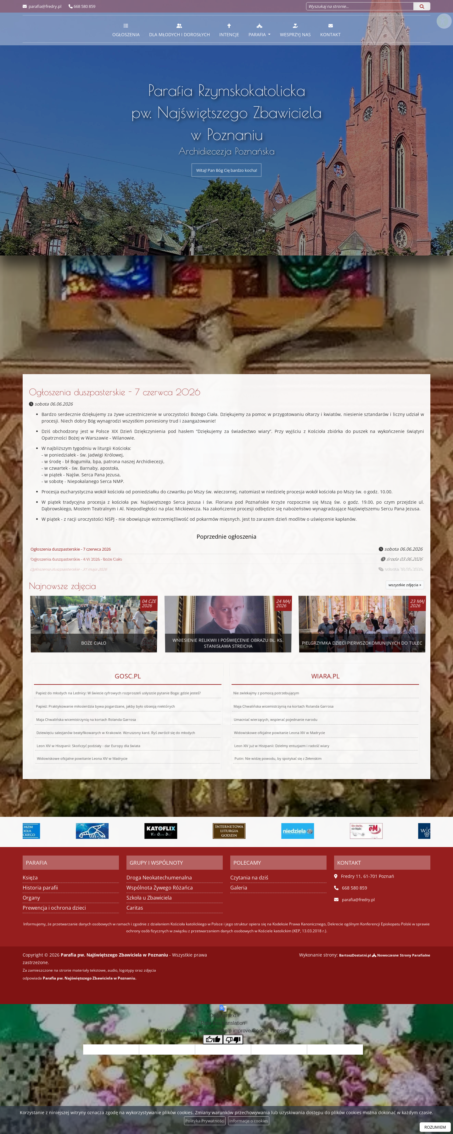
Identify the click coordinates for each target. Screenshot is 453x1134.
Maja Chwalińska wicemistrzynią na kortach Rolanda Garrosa (84, 716)
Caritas (134, 907)
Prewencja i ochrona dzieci (54, 907)
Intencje (229, 30)
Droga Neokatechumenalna (159, 877)
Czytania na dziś (249, 877)
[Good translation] (213, 1039)
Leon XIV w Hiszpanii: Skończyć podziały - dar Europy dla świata (75, 723)
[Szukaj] (421, 6)
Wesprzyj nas (295, 30)
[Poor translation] (233, 1039)
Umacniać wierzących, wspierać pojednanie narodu (273, 716)
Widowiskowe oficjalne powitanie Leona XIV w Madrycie (272, 719)
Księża (30, 877)
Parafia (258, 30)
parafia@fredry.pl (44, 6)
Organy (31, 897)
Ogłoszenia (126, 30)
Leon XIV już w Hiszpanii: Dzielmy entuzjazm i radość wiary (267, 723)
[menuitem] (126, 28)
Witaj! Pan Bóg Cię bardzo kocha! (226, 170)
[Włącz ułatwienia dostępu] (442, 10)
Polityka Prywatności (202, 1121)
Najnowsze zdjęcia (62, 586)
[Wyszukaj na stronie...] (360, 6)
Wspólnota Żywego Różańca (159, 887)
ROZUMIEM (434, 1127)
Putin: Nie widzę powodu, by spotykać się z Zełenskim (252, 728)
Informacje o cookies (250, 1121)
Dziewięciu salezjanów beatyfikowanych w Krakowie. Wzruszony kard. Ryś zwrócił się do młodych (114, 719)
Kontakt (330, 30)
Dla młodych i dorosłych (179, 30)
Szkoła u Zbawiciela (149, 897)
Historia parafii (40, 887)
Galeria (238, 887)
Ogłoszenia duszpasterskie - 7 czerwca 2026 (114, 392)
